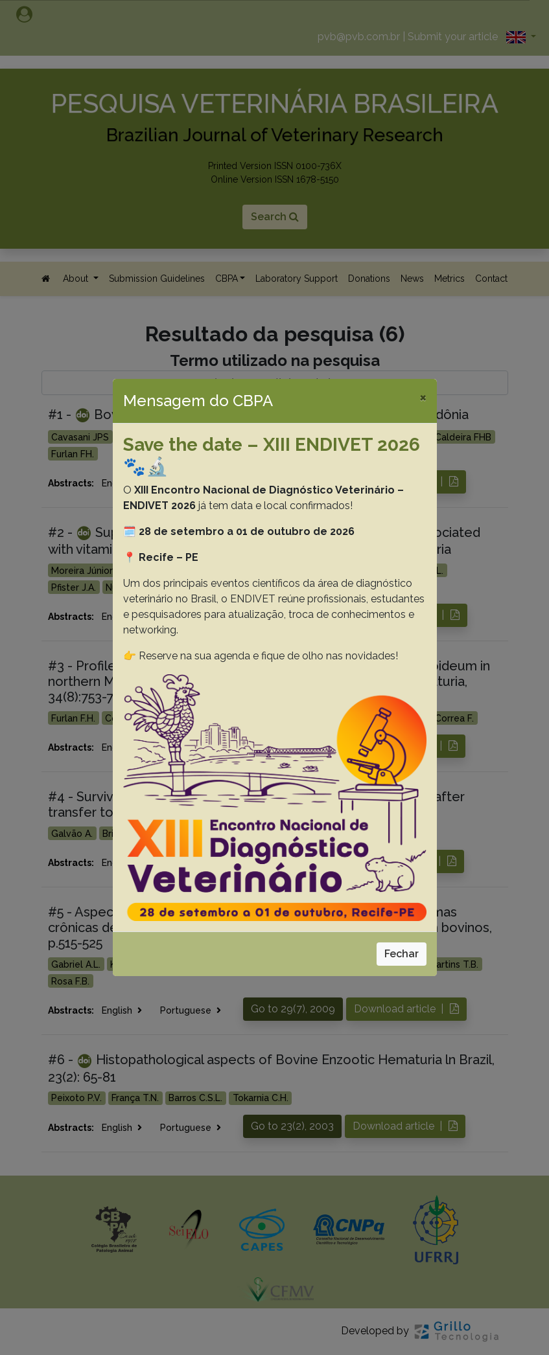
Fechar (401, 954)
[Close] (423, 397)
